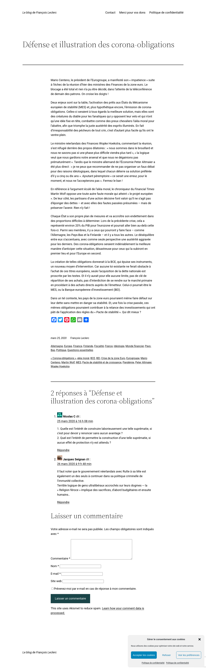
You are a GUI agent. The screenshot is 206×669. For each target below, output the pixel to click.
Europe (68, 346)
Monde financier (135, 346)
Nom (55, 570)
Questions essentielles (80, 350)
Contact (110, 12)
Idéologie (119, 346)
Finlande (88, 346)
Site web (56, 585)
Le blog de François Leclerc (40, 12)
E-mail (56, 577)
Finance (77, 346)
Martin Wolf (68, 362)
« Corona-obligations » (63, 358)
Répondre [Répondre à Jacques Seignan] (63, 502)
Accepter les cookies (144, 655)
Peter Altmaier (143, 362)
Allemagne (57, 346)
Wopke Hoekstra (60, 366)
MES (78, 362)
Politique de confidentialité (153, 663)
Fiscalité (99, 346)
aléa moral (83, 358)
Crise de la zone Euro (113, 358)
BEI (98, 358)
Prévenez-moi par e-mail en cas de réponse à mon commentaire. (93, 592)
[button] (199, 639)
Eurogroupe (133, 358)
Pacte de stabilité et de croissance (102, 362)
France (109, 346)
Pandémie (128, 362)
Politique (61, 350)
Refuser (166, 655)
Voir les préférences (188, 655)
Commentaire (60, 562)
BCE (92, 358)
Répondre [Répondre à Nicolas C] (63, 450)
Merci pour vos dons (132, 12)
